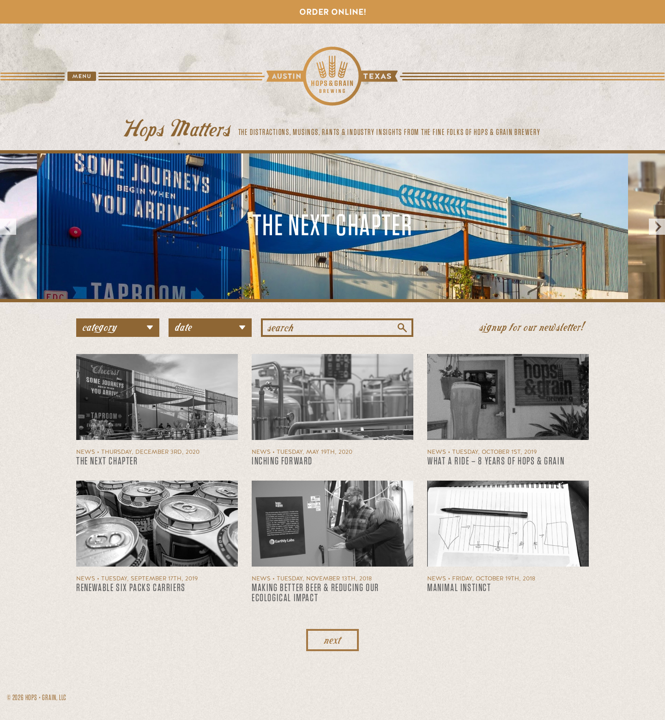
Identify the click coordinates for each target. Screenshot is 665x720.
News (85, 452)
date (213, 326)
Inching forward (282, 461)
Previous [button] (8, 226)
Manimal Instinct (459, 588)
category (121, 326)
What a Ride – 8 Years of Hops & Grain (495, 461)
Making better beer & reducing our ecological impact (315, 593)
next (332, 639)
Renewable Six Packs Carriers (131, 588)
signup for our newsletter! (531, 326)
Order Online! (332, 11)
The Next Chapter (332, 226)
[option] (332, 226)
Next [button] (657, 226)
